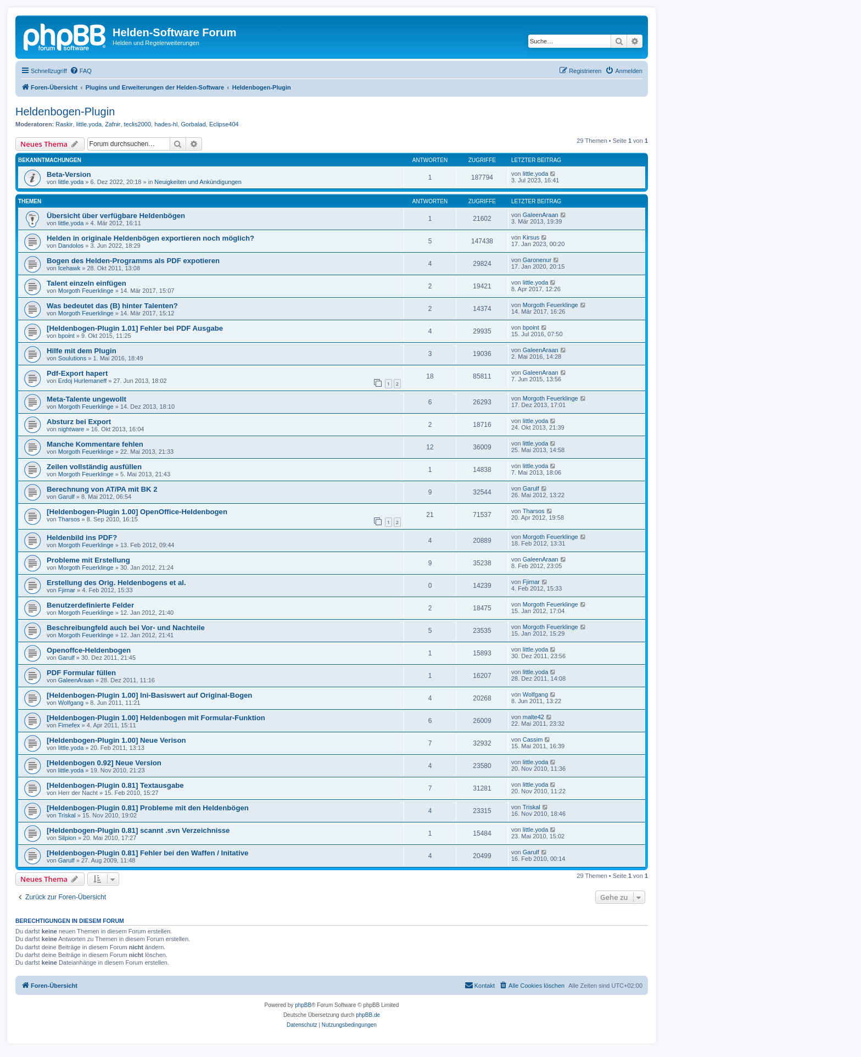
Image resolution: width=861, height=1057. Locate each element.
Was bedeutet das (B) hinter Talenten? (112, 306)
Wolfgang (70, 702)
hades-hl (165, 124)
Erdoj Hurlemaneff (82, 380)
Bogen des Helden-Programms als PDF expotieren (133, 261)
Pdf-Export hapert (77, 373)
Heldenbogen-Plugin (65, 111)
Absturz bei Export (79, 422)
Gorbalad (193, 124)
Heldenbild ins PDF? (82, 537)
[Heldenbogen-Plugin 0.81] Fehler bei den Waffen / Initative (147, 853)
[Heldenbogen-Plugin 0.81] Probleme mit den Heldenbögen (148, 808)
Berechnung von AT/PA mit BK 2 (102, 489)
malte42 (533, 717)
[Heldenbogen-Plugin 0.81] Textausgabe (115, 785)
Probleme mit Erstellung (88, 560)
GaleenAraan (540, 215)
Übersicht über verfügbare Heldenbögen (116, 216)
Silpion (67, 838)
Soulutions (72, 358)
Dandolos (70, 245)
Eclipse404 (224, 124)
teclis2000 (138, 124)
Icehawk (69, 268)
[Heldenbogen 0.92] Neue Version (104, 763)
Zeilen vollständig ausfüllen (94, 467)
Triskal (67, 815)
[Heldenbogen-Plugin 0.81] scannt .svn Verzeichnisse (138, 830)
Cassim (533, 739)
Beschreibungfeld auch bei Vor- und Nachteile (126, 628)
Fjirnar (66, 590)
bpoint (66, 335)
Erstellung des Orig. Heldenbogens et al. (116, 582)
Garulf (66, 496)
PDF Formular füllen (81, 673)
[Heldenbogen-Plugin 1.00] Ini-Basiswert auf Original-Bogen (149, 695)
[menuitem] (81, 70)
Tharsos (69, 519)
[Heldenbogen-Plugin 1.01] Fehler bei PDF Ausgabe (135, 328)
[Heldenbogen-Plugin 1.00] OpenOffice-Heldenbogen (137, 512)
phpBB (303, 1005)
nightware (71, 429)
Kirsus (531, 237)
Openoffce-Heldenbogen (89, 650)
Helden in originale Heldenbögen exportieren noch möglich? (150, 238)
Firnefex (69, 725)
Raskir (63, 124)
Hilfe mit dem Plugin (81, 351)
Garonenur (537, 260)
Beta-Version (69, 174)
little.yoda (89, 124)
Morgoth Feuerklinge (86, 290)
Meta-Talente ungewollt (86, 399)
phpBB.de (368, 1015)
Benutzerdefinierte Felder (90, 605)
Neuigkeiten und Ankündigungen (197, 182)
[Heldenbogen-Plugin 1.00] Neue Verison (116, 740)
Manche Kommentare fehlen (95, 444)
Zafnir (112, 124)
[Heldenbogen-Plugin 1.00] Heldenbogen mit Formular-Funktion (156, 718)
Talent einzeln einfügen (86, 283)
